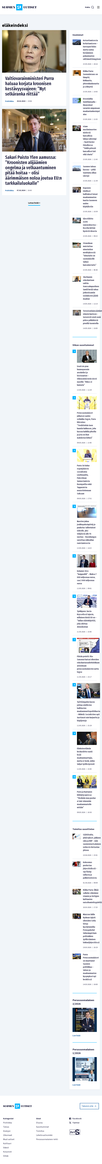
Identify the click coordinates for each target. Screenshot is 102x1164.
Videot (6, 1147)
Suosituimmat (42, 1126)
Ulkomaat (7, 1135)
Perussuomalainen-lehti (47, 1139)
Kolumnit (7, 1151)
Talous (6, 1126)
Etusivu (39, 1122)
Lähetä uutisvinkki (44, 1135)
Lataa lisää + (34, 202)
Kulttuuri (7, 1143)
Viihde (5, 1156)
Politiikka (9, 101)
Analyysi (6, 1131)
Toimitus (40, 1131)
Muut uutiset (8, 1139)
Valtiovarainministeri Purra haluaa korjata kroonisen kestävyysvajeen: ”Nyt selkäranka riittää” (29, 86)
